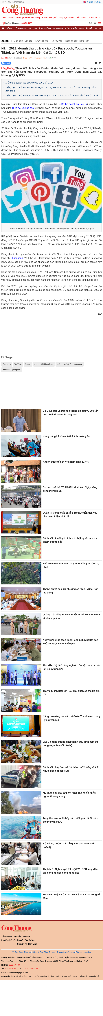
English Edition (94, 2)
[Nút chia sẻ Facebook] (22, 63)
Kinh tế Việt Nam (31, 18)
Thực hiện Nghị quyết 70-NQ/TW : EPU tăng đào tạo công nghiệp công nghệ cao (70, 871)
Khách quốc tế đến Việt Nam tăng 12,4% (66, 461)
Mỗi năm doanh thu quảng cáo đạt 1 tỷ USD (29, 82)
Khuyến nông (41, 41)
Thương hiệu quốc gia (51, 18)
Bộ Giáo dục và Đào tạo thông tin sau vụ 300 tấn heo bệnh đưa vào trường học (70, 412)
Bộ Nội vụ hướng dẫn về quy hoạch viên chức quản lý (69, 845)
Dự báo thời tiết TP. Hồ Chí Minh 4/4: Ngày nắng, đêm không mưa (70, 489)
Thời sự (9, 28)
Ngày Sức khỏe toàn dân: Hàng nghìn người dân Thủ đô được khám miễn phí (70, 642)
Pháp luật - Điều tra (88, 28)
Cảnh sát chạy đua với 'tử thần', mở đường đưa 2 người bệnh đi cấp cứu (71, 769)
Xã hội (5, 40)
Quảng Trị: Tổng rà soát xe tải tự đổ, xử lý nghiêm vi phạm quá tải (71, 616)
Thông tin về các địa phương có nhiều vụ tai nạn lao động (70, 591)
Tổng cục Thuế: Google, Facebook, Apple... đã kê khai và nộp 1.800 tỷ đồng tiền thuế (51, 95)
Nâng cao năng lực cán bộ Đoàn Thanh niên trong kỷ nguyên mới (71, 718)
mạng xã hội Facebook (44, 364)
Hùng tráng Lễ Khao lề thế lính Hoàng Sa (66, 436)
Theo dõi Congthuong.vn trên (34, 58)
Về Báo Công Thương (21, 952)
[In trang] (100, 63)
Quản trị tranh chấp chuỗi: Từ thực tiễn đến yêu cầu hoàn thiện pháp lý (70, 514)
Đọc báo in (69, 18)
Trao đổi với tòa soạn (66, 952)
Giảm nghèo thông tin (86, 18)
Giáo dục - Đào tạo (23, 41)
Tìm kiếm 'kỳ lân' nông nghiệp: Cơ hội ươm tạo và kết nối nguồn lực (71, 667)
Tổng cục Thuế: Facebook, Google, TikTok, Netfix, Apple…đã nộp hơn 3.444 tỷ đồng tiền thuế (50, 89)
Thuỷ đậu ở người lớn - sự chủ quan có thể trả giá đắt (71, 693)
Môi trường (57, 41)
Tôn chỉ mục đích (83, 952)
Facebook (17, 258)
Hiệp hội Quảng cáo (23, 108)
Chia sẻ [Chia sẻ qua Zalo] (6, 63)
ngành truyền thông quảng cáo (69, 364)
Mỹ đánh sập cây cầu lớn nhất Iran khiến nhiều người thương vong (69, 794)
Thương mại (58, 28)
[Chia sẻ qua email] (96, 63)
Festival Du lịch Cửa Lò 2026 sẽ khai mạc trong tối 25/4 (71, 896)
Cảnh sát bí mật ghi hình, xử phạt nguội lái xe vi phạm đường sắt (70, 540)
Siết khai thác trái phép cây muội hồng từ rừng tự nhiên (71, 565)
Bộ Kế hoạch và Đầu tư (74, 104)
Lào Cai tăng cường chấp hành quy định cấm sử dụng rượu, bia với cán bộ (70, 743)
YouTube (18, 364)
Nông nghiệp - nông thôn (77, 41)
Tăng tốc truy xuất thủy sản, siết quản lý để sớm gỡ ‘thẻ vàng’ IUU (70, 820)
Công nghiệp (71, 28)
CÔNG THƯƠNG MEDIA (11, 18)
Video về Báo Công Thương (44, 952)
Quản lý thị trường (42, 28)
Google (28, 364)
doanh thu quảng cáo (11, 370)
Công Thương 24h (23, 28)
